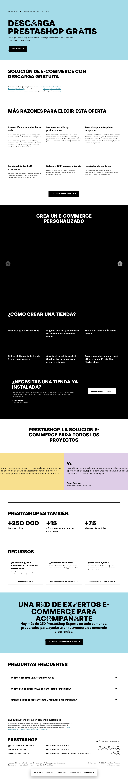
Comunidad (76, 772)
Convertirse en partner (57, 746)
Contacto (13, 750)
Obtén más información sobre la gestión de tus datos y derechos (39, 729)
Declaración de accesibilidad (18, 765)
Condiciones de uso (35, 763)
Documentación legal (18, 754)
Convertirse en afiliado (57, 754)
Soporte (25, 750)
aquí (60, 91)
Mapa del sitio (12, 763)
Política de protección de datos (54, 763)
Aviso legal (23, 763)
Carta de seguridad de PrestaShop (41, 765)
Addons (50, 772)
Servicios (63, 772)
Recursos (89, 772)
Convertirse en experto (57, 750)
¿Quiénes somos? (16, 746)
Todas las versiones (81, 754)
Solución (39, 772)
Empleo (30, 746)
